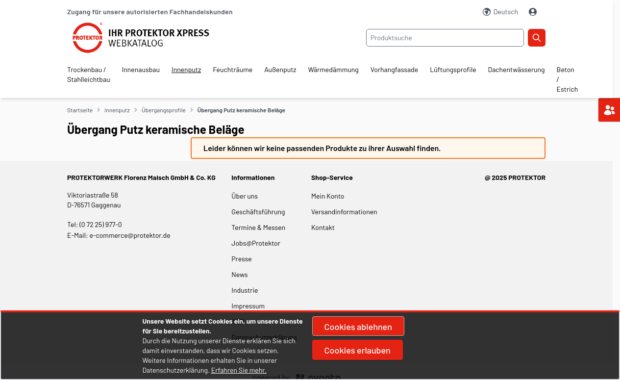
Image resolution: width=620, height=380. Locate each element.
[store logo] (146, 38)
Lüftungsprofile (453, 69)
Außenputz (280, 69)
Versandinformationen (344, 211)
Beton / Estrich (567, 79)
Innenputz (186, 69)
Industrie (244, 290)
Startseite (80, 109)
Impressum (248, 306)
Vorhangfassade (394, 69)
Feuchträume (232, 69)
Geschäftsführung (258, 211)
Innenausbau (141, 69)
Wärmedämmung (333, 69)
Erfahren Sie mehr (238, 370)
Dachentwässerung (516, 69)
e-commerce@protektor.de (130, 235)
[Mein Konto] (534, 12)
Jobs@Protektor (255, 243)
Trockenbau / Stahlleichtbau (88, 74)
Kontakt (323, 227)
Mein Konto (327, 196)
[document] (310, 345)
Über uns (245, 196)
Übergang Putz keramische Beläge (241, 109)
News (239, 274)
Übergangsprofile (164, 109)
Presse (241, 258)
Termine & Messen (258, 227)
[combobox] (445, 38)
